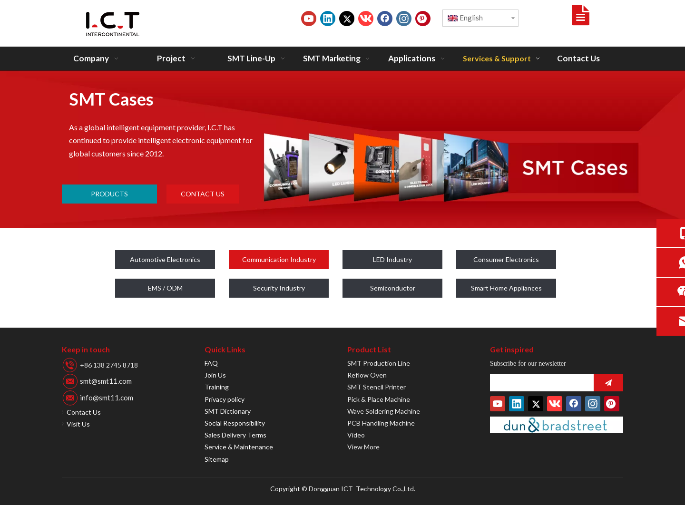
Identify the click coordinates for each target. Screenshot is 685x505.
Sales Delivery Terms (235, 435)
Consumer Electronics (506, 259)
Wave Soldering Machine (383, 411)
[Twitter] (346, 18)
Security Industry (279, 288)
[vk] (365, 18)
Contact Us (84, 412)
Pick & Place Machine (378, 399)
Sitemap (217, 459)
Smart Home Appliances (506, 288)
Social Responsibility (235, 423)
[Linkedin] (327, 18)
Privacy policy (225, 399)
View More (363, 447)
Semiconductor (392, 288)
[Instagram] (403, 18)
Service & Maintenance (239, 447)
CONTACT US (203, 194)
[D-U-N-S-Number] (556, 425)
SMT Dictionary (228, 411)
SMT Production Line (378, 363)
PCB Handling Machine (381, 423)
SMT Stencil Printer (376, 387)
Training (217, 387)
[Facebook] (384, 18)
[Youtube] (308, 18)
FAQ (211, 363)
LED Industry (392, 259)
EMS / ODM (165, 288)
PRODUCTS (109, 194)
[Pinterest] (423, 18)
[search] (539, 382)
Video (356, 435)
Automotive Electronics (165, 259)
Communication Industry (279, 259)
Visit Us (78, 424)
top (665, 464)
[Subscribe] (608, 382)
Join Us (215, 375)
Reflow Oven (367, 375)
